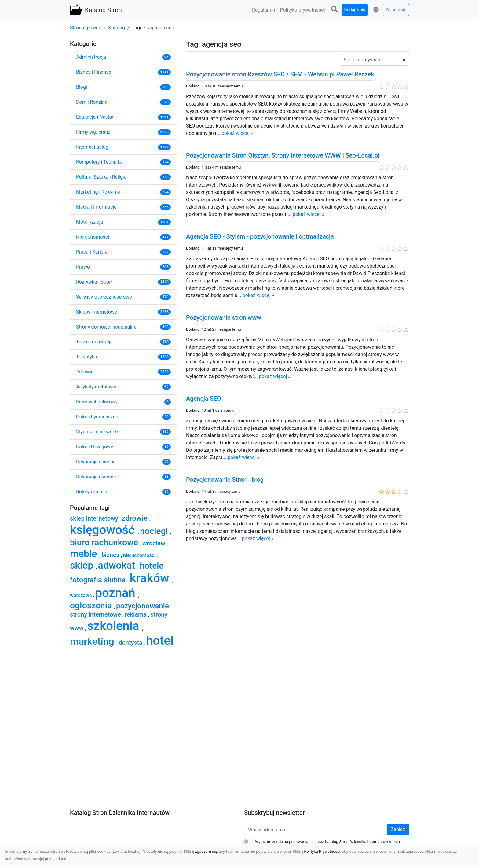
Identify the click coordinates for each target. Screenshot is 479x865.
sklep (83, 565)
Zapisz (398, 829)
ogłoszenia (92, 605)
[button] (334, 9)
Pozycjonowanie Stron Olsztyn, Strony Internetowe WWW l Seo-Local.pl (282, 155)
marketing (93, 641)
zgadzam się (206, 851)
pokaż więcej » (237, 133)
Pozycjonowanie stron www (223, 317)
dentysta (131, 642)
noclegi (155, 531)
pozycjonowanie (143, 606)
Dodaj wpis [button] (354, 9)
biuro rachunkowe (105, 542)
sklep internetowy (95, 518)
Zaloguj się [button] (396, 9)
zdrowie (135, 518)
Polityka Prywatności (322, 851)
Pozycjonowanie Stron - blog (225, 479)
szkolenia (114, 626)
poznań (116, 593)
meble (84, 553)
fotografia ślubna (99, 580)
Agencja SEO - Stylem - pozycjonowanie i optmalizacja (260, 236)
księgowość (104, 530)
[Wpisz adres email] (315, 829)
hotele (153, 566)
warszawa (81, 595)
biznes (111, 555)
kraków (151, 578)
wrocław (154, 543)
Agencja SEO (203, 398)
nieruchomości (140, 555)
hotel (160, 640)
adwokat (118, 565)
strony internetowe (96, 614)
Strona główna (85, 28)
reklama (136, 614)
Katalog (116, 28)
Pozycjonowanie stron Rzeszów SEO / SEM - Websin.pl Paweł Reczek (280, 74)
